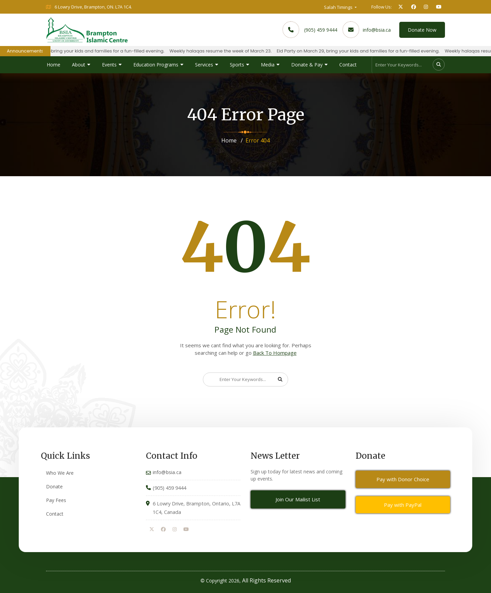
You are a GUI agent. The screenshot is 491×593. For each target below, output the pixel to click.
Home (53, 64)
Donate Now (422, 30)
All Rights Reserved (266, 580)
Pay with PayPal (402, 504)
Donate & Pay (307, 64)
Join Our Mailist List (298, 499)
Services (204, 64)
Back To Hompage (275, 352)
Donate (54, 486)
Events (109, 64)
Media (267, 64)
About (78, 64)
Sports (237, 64)
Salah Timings (339, 7)
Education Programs (155, 64)
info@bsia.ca (377, 30)
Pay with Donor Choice (402, 479)
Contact (348, 64)
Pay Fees (56, 500)
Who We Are (60, 473)
